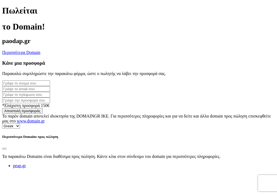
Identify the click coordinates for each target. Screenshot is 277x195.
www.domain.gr (31, 121)
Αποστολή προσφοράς (22, 111)
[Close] (4, 149)
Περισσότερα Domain (21, 52)
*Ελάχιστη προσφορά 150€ (26, 105)
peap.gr (19, 165)
